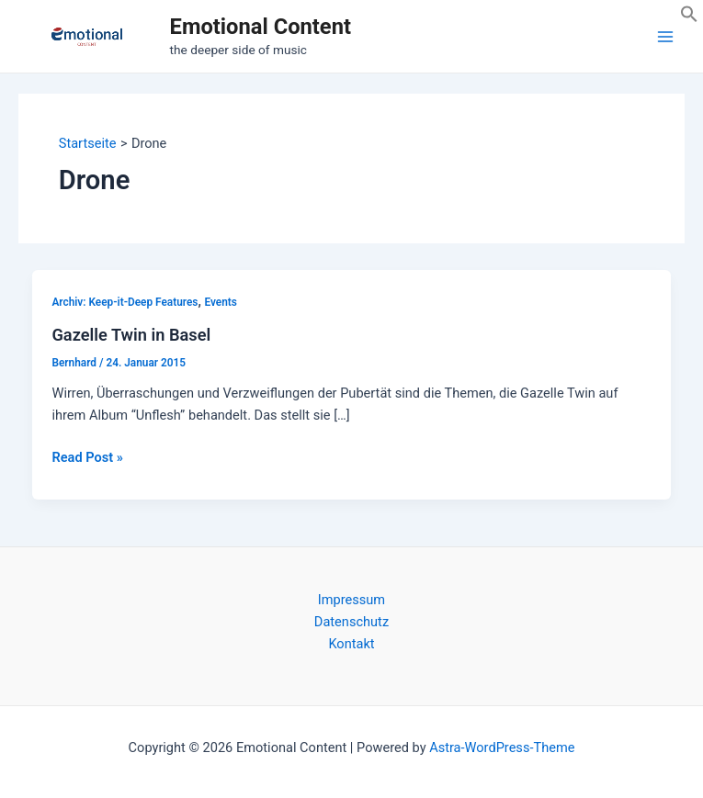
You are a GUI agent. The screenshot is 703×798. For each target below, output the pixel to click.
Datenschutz (351, 621)
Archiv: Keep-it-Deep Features (124, 302)
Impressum (351, 599)
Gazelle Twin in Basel (130, 334)
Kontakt (351, 643)
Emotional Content (260, 26)
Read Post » (86, 457)
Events (220, 302)
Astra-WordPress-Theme (501, 747)
